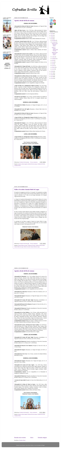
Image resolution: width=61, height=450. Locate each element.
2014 (52, 78)
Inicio (31, 437)
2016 (52, 74)
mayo (53, 62)
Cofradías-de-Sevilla (41, 164)
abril (53, 63)
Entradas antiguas (42, 437)
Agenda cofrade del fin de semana (24, 20)
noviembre (54, 42)
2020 (52, 37)
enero (53, 69)
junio (53, 60)
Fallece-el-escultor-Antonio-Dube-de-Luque (32, 246)
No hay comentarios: (34, 162)
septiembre (54, 58)
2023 (52, 33)
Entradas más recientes (20, 437)
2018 (52, 71)
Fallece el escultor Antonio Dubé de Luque (26, 189)
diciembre (54, 40)
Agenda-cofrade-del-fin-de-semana (30, 164)
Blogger (43, 445)
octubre (53, 56)
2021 (52, 35)
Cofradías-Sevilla (17, 165)
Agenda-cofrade (21, 164)
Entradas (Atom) (22, 440)
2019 (52, 38)
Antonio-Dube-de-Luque (22, 245)
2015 (52, 76)
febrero (53, 67)
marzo (53, 65)
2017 (52, 73)
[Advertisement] (30, 177)
